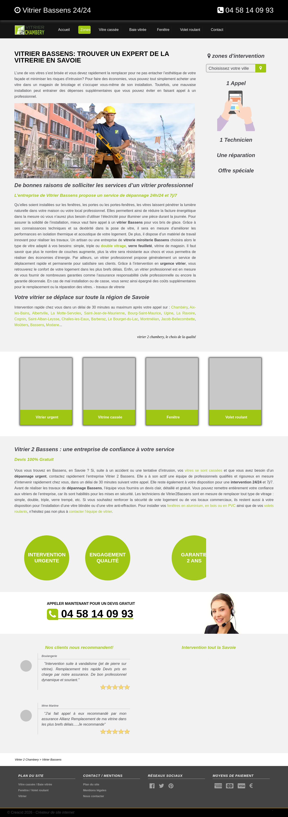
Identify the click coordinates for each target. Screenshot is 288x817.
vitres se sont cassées (203, 470)
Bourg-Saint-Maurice (144, 313)
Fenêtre (23, 790)
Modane (52, 325)
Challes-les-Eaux (75, 319)
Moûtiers (21, 325)
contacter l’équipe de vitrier (90, 511)
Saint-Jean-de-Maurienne (104, 313)
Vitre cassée (26, 784)
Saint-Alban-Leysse (43, 319)
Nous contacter (93, 796)
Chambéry (179, 307)
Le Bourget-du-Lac (123, 319)
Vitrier (22, 796)
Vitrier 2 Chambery (27, 759)
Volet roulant (39, 790)
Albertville (40, 313)
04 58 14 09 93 (250, 10)
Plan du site (91, 784)
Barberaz (98, 319)
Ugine (168, 313)
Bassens (37, 325)
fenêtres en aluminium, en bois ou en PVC (201, 506)
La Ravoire (185, 313)
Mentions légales (94, 790)
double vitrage (113, 246)
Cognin (20, 319)
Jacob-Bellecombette (178, 319)
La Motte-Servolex (66, 313)
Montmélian (149, 319)
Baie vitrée (44, 784)
